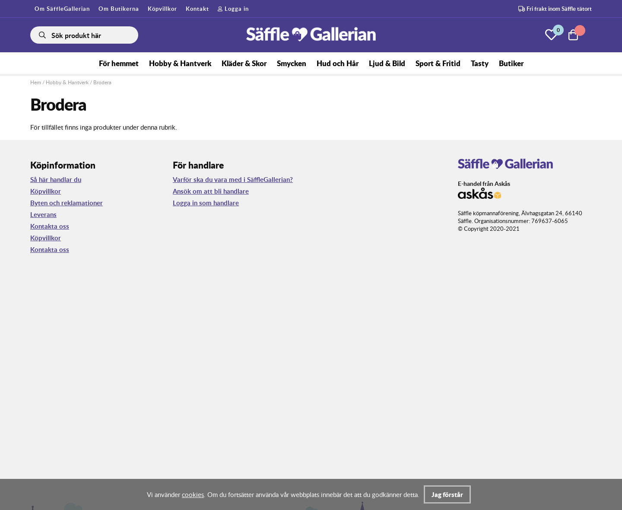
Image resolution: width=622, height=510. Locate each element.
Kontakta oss (49, 226)
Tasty (480, 63)
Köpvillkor (162, 9)
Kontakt (197, 9)
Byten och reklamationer (66, 202)
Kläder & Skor (244, 63)
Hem (35, 82)
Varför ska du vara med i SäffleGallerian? (233, 179)
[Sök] (84, 35)
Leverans (43, 214)
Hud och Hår (338, 63)
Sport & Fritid (438, 63)
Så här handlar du (55, 179)
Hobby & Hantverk (180, 63)
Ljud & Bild (387, 63)
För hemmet (119, 63)
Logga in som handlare (206, 202)
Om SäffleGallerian (62, 9)
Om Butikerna (118, 9)
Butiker (511, 63)
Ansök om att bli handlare (211, 191)
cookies (193, 494)
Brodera (102, 82)
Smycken (291, 63)
